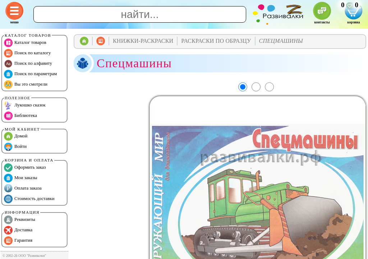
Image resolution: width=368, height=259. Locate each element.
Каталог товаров (25, 42)
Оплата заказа (23, 188)
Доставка (18, 230)
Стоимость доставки (29, 199)
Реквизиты (19, 219)
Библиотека (20, 116)
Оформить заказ (25, 167)
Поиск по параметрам (30, 74)
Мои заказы (20, 178)
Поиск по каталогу (27, 53)
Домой (15, 136)
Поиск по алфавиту (28, 63)
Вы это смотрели (25, 84)
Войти (15, 146)
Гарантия (18, 240)
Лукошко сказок (25, 105)
